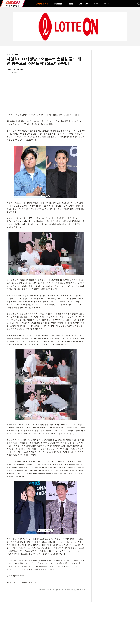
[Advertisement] (65, 94)
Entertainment (12, 54)
